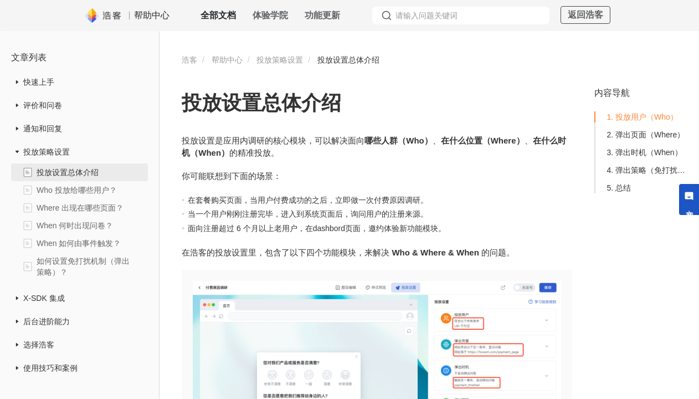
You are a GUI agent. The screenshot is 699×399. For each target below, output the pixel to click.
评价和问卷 (42, 105)
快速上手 (38, 82)
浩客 (189, 59)
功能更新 (322, 15)
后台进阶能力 (46, 321)
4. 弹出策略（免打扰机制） (648, 170)
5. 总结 (619, 187)
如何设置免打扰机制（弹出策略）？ (83, 267)
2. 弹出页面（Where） (646, 134)
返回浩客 (585, 14)
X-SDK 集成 (44, 298)
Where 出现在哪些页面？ (80, 207)
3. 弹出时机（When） (644, 152)
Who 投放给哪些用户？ (77, 190)
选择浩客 (38, 344)
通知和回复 (42, 128)
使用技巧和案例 (50, 368)
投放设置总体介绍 (68, 172)
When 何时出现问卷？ (75, 225)
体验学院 (270, 15)
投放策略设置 (46, 151)
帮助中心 (227, 59)
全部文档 (218, 15)
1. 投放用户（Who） (642, 116)
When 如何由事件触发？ (79, 243)
